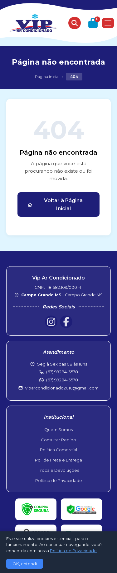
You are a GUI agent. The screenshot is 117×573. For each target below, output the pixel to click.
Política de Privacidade (58, 480)
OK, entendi (24, 563)
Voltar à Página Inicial (55, 204)
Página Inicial (47, 76)
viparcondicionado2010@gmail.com (62, 387)
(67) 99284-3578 (62, 379)
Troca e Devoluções (58, 470)
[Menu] (108, 23)
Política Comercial (58, 449)
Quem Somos (58, 429)
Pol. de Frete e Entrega (58, 459)
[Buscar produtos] (74, 23)
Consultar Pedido (58, 439)
